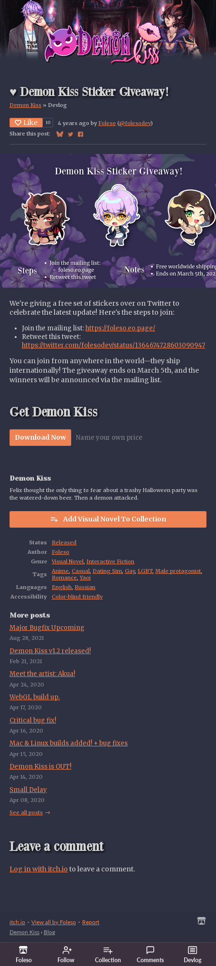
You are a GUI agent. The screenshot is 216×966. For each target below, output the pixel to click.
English (62, 587)
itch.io (17, 922)
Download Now (40, 437)
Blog (49, 932)
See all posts (26, 812)
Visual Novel (68, 561)
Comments (150, 955)
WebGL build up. (34, 697)
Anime (60, 571)
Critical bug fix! (32, 720)
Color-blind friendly (77, 596)
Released (64, 542)
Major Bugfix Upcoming (47, 628)
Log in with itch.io (38, 869)
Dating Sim (107, 571)
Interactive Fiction (110, 561)
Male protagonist (178, 571)
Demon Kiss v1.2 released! (50, 651)
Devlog (192, 955)
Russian (85, 587)
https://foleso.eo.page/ (120, 328)
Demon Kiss (25, 105)
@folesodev (134, 123)
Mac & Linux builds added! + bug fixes (68, 743)
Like (26, 122)
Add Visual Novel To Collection (108, 519)
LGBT (145, 571)
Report (90, 922)
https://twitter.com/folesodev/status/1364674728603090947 (113, 345)
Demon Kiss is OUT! (40, 767)
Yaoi (85, 577)
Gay (130, 571)
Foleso (107, 123)
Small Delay (28, 790)
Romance (64, 577)
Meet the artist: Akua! (42, 674)
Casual (81, 571)
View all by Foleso (53, 922)
